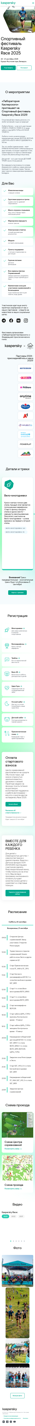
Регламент (24, 68)
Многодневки (18, 631)
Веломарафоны (19, 646)
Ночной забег (18, 704)
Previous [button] (1, 515)
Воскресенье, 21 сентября (17, 930)
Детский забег (19, 720)
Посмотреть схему (13, 1151)
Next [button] (34, 515)
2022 (13, 1219)
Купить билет (13, 806)
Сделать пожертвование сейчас (17, 895)
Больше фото (17, 1398)
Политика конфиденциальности (12, 1420)
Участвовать (8, 68)
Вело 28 (16, 674)
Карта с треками (17, 595)
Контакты (25, 1420)
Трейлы (16, 660)
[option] (17, 525)
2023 (5, 1219)
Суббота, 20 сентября (17, 924)
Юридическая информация (10, 1418)
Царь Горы (17, 688)
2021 (21, 1219)
